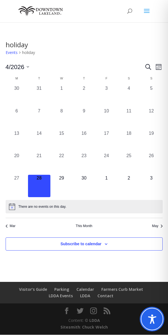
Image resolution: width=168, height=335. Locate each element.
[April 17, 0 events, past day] (106, 141)
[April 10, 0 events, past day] (106, 119)
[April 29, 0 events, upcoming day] (61, 186)
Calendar (85, 289)
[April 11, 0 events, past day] (129, 119)
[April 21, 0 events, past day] (39, 164)
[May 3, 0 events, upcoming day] (151, 186)
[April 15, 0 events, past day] (61, 141)
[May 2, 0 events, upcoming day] (129, 186)
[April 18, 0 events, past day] (129, 141)
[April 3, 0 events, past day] (106, 96)
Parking (61, 289)
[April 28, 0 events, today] (39, 186)
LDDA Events (61, 296)
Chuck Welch (95, 327)
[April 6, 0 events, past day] (17, 119)
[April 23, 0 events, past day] (84, 164)
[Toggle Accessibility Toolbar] (152, 319)
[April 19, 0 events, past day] (151, 141)
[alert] (84, 207)
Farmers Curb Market (122, 289)
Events (12, 52)
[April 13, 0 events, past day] (17, 141)
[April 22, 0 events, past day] (61, 164)
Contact (105, 296)
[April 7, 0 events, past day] (39, 119)
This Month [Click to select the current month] (84, 226)
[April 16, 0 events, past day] (84, 141)
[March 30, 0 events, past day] (17, 96)
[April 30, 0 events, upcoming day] (84, 186)
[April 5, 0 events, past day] (151, 96)
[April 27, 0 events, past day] (17, 186)
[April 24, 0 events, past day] (106, 164)
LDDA (85, 296)
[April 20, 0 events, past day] (17, 164)
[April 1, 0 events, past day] (61, 96)
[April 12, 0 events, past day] (151, 119)
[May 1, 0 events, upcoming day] (106, 186)
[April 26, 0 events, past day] (151, 164)
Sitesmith (70, 327)
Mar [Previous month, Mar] (11, 226)
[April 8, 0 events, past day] (61, 119)
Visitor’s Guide (33, 289)
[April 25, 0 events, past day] (129, 164)
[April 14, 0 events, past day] (39, 141)
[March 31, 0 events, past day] (39, 96)
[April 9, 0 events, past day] (84, 119)
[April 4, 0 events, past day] (129, 96)
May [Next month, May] (157, 226)
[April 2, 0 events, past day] (84, 96)
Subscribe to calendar (80, 244)
